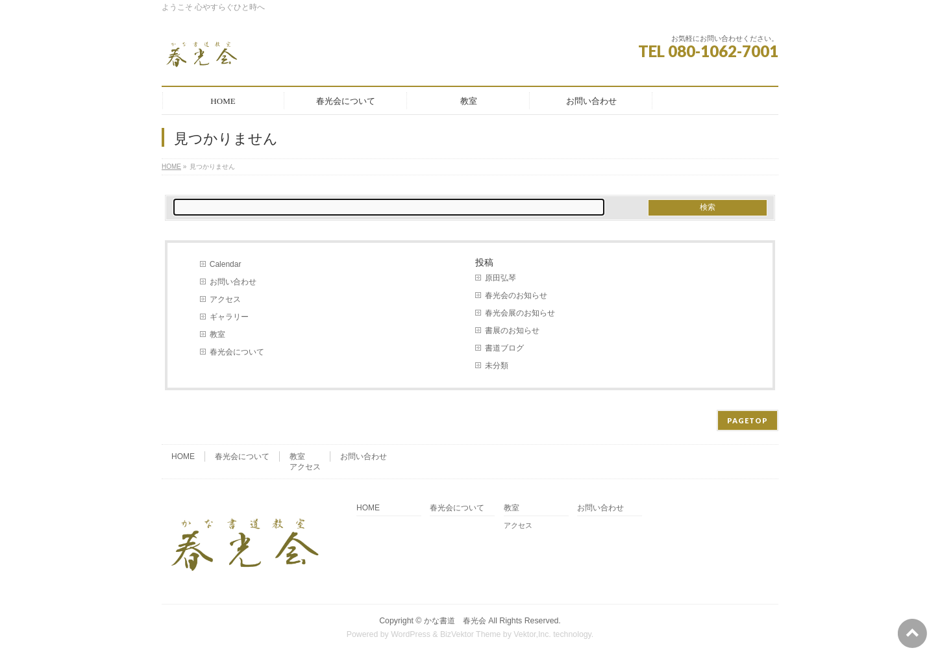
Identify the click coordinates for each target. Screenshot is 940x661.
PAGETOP (747, 420)
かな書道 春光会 (455, 620)
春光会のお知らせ (516, 295)
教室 (217, 334)
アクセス (225, 299)
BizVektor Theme (470, 634)
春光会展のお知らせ (520, 313)
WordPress (410, 634)
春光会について (237, 351)
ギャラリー (229, 316)
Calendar (225, 264)
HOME (171, 166)
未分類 (496, 365)
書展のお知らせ (512, 330)
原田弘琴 (500, 277)
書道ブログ (504, 348)
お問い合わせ (233, 281)
